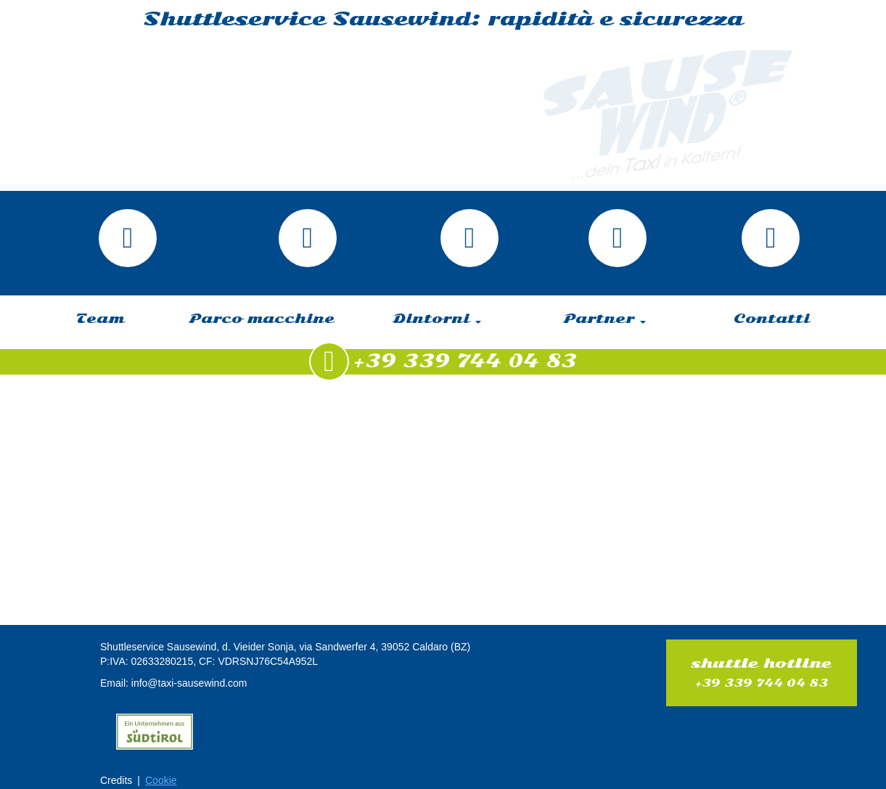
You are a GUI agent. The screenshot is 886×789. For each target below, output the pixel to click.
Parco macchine (262, 319)
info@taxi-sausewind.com (189, 683)
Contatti (772, 319)
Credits (116, 780)
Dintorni (437, 319)
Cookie (161, 780)
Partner (605, 319)
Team (100, 319)
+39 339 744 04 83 (761, 683)
